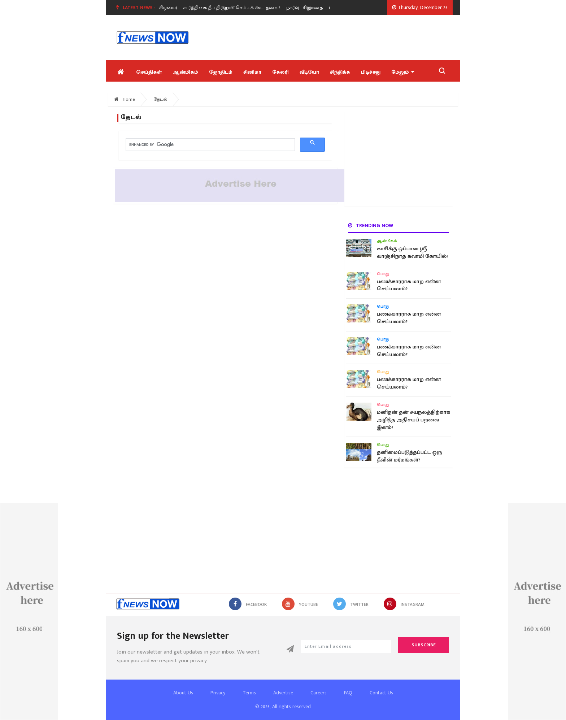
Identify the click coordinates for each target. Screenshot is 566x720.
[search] (209, 144)
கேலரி (280, 72)
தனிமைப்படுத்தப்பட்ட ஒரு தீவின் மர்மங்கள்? (409, 456)
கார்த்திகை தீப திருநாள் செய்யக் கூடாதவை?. (234, 8)
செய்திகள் (149, 72)
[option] (236, 7)
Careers (318, 693)
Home (124, 99)
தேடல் (160, 99)
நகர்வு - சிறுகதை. (306, 8)
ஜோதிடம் (220, 72)
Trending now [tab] (370, 225)
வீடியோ (309, 72)
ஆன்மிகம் (185, 72)
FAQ (348, 693)
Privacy (217, 693)
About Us (183, 693)
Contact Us (381, 693)
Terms (249, 693)
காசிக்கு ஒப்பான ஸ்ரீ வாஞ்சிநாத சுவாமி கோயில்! (412, 252)
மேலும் (402, 72)
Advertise (283, 693)
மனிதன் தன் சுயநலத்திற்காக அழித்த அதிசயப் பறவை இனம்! (413, 420)
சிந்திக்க (340, 72)
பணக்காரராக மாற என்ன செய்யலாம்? (409, 285)
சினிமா (252, 72)
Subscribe (424, 645)
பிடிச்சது (370, 72)
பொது (383, 274)
